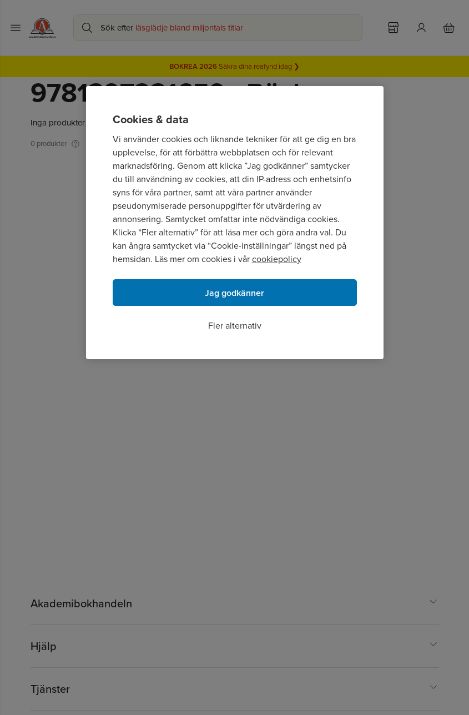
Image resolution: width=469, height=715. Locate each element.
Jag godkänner (234, 292)
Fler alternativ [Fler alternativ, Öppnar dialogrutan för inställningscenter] (234, 325)
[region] (235, 222)
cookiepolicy (276, 259)
